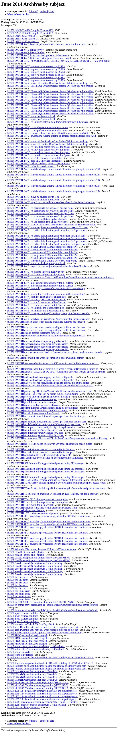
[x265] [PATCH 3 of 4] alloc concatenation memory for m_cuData (40, 283)
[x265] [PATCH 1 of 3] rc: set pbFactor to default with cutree (37, 127)
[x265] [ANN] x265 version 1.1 (23, 36)
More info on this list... (19, 14)
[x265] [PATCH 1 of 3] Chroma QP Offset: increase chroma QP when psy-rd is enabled (50, 85)
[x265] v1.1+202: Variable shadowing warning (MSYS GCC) (38, 682)
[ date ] (51, 11)
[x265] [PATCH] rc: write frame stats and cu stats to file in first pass (41, 449)
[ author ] (43, 11)
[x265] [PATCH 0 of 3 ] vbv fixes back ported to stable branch (38, 55)
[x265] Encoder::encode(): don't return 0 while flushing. (35, 563)
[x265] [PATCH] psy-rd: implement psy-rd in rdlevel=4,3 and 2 (38, 396)
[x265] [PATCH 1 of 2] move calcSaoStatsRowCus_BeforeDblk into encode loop (47, 83)
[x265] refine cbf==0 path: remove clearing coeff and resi (36, 646)
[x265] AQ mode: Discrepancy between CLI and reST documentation (41, 549)
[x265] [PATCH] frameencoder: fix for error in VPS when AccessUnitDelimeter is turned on (53, 363)
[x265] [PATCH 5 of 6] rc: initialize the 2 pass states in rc (36, 308)
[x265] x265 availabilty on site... (23, 707)
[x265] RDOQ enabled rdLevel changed (27, 635)
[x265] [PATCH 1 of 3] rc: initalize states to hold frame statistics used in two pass (47, 122)
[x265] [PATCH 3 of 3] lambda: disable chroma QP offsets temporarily (42, 260)
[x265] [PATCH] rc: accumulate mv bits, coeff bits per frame (37, 410)
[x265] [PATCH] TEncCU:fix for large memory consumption (37, 499)
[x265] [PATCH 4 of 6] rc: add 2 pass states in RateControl (36, 299)
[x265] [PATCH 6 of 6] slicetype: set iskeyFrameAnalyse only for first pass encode (48, 313)
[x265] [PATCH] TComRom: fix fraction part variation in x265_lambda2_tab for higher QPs (53, 493)
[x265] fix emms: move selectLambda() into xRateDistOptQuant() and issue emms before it (52, 604)
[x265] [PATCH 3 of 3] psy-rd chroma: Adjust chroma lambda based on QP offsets (48, 266)
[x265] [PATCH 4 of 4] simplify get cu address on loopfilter (37, 296)
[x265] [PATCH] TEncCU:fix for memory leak (30, 505)
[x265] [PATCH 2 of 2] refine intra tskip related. (31, 166)
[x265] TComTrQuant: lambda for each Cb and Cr (32, 671)
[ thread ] (33, 11)
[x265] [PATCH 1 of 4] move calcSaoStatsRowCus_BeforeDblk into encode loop (47, 141)
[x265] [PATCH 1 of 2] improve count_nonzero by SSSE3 (36, 66)
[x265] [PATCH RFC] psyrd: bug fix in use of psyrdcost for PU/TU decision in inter (49, 516)
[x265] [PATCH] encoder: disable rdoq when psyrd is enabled (38, 341)
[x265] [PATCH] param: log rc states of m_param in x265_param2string (43, 394)
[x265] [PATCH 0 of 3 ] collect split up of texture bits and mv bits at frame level (47, 44)
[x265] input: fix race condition (23, 613)
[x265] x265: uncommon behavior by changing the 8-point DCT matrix (42, 702)
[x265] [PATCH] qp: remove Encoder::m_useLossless (34, 405)
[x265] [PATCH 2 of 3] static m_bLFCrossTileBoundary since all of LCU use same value (51, 224)
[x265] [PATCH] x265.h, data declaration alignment (33, 513)
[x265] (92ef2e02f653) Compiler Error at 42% (30, 30)
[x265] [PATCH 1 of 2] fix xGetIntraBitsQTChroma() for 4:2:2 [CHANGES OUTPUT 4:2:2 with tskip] (58, 61)
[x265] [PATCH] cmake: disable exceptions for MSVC (34, 332)
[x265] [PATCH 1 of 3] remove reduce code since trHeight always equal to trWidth (48, 133)
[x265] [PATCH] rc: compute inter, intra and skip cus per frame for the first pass (47, 416)
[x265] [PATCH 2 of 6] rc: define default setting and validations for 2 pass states (47, 230)
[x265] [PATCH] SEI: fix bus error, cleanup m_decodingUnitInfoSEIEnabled (45, 457)
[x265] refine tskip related (20, 652)
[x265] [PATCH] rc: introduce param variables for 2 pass (35, 432)
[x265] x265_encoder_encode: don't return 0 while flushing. (37, 704)
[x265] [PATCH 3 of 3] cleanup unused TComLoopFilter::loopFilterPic (42, 246)
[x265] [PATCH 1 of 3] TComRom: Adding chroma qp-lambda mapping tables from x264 (51, 135)
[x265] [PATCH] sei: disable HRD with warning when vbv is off (39, 455)
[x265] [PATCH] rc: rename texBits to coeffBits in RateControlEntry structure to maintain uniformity (57, 438)
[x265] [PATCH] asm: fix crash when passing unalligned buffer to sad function (46, 321)
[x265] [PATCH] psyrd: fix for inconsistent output (32, 399)
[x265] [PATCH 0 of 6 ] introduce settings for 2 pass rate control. (39, 58)
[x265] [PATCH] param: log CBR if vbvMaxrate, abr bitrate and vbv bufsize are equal (50, 385)
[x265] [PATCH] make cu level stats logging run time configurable (40, 377)
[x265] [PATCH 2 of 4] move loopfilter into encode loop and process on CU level (47, 227)
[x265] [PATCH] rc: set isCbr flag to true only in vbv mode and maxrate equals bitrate (50, 444)
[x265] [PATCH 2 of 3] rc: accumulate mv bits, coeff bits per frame (40, 208)
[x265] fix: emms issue (19, 591)
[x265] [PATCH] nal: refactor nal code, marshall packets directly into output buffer (48, 382)
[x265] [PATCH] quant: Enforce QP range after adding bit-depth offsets (42, 407)
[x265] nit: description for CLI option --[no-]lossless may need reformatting (45, 632)
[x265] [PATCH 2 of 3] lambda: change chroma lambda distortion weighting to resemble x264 (54, 169)
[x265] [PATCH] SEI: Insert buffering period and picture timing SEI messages (46, 463)
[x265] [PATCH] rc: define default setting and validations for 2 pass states (44, 424)
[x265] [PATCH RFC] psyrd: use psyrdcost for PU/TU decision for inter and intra (47, 527)
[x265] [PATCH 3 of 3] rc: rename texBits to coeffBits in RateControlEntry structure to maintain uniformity (60, 277)
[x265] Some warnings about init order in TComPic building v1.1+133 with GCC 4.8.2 (50, 657)
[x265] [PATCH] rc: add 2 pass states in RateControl (33, 413)
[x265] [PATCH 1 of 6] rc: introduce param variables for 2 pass (38, 147)
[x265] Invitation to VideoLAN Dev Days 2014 (31, 624)
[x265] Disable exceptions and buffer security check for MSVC (38, 557)
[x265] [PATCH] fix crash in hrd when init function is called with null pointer (45, 357)
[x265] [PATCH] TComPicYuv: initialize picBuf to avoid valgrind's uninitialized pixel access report (56, 482)
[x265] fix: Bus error (17, 577)
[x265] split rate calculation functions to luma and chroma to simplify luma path (47, 666)
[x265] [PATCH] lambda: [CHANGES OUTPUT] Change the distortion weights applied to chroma (56, 371)
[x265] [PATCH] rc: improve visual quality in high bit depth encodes (41, 427)
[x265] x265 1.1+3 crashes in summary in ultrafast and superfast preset (42, 691)
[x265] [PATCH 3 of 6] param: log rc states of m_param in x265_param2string (46, 288)
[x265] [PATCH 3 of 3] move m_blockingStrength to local (36, 263)
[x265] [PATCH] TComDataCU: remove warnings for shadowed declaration (45, 480)
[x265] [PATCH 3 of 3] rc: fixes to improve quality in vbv (36, 271)
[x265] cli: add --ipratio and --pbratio (26, 552)
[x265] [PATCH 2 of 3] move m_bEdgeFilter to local (33, 197)
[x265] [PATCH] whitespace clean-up (26, 510)
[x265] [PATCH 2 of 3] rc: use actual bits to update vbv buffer (38, 219)
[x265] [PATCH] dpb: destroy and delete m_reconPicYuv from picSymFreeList (46, 335)
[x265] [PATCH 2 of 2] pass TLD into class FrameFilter (35, 158)
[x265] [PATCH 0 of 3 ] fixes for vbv (26, 49)
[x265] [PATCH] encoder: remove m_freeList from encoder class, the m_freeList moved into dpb (55, 352)
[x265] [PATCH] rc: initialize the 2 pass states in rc (32, 430)
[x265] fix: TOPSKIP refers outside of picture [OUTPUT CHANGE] (41, 602)
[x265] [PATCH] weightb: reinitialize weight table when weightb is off (42, 507)
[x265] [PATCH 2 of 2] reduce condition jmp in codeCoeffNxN (38, 163)
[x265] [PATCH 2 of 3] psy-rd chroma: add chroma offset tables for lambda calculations (51, 202)
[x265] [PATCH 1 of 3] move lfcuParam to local (31, 116)
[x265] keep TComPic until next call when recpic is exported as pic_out (43, 627)
